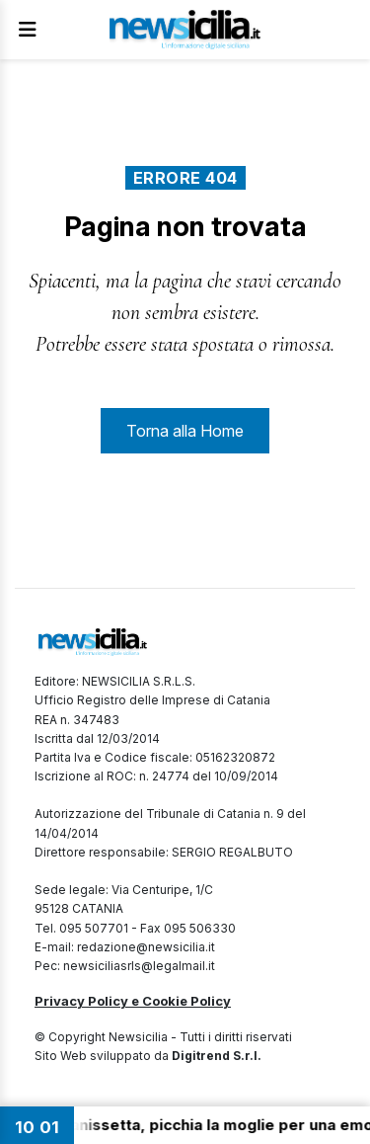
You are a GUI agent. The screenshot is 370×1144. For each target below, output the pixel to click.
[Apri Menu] (28, 30)
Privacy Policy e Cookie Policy (133, 1001)
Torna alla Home (185, 431)
